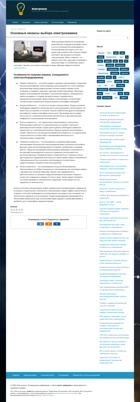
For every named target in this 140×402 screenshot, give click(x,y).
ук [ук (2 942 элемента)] (99, 98)
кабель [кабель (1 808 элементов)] (107, 61)
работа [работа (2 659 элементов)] (121, 77)
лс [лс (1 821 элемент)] (126, 61)
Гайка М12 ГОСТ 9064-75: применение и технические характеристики (111, 360)
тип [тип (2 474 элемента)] (120, 94)
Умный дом (26, 22)
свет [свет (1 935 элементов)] (105, 85)
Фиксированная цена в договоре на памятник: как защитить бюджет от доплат (114, 254)
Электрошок (39, 8)
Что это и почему (58, 22)
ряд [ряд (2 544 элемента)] (126, 81)
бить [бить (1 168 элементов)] (109, 53)
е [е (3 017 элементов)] (126, 57)
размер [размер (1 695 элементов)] (101, 81)
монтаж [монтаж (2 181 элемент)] (110, 65)
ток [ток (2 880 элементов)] (126, 94)
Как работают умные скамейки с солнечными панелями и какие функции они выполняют (113, 344)
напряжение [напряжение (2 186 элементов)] (112, 69)
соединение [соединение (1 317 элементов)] (102, 90)
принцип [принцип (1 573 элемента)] (125, 73)
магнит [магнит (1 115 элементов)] (100, 65)
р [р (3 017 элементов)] (114, 77)
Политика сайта (47, 375)
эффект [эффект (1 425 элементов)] (124, 98)
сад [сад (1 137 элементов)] (99, 85)
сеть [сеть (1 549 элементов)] (112, 85)
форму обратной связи (45, 395)
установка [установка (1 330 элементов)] (107, 98)
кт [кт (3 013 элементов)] (121, 61)
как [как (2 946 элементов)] (115, 61)
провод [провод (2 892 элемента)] (101, 77)
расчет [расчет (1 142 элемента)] (109, 81)
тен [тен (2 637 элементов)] (114, 94)
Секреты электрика (41, 22)
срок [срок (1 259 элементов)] (100, 94)
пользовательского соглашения (66, 393)
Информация (72, 22)
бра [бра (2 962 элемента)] (116, 53)
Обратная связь (30, 375)
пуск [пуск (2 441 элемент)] (108, 77)
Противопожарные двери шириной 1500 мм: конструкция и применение (114, 211)
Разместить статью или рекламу (86, 375)
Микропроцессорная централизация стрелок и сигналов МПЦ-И (114, 182)
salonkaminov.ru (20, 68)
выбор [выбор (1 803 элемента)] (100, 57)
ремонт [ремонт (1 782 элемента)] (118, 81)
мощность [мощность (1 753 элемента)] (120, 65)
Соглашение (63, 375)
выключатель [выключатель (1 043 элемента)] (111, 57)
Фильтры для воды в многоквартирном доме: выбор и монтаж (113, 296)
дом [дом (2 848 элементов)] (121, 57)
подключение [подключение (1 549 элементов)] (103, 73)
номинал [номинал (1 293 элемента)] (124, 69)
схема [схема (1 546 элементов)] (107, 94)
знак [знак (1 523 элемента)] (100, 61)
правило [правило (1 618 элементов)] (115, 73)
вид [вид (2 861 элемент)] (122, 53)
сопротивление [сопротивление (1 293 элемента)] (116, 90)
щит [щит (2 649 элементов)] (116, 98)
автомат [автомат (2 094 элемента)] (101, 53)
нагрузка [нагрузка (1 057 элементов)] (101, 69)
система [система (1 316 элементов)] (121, 85)
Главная (15, 22)
